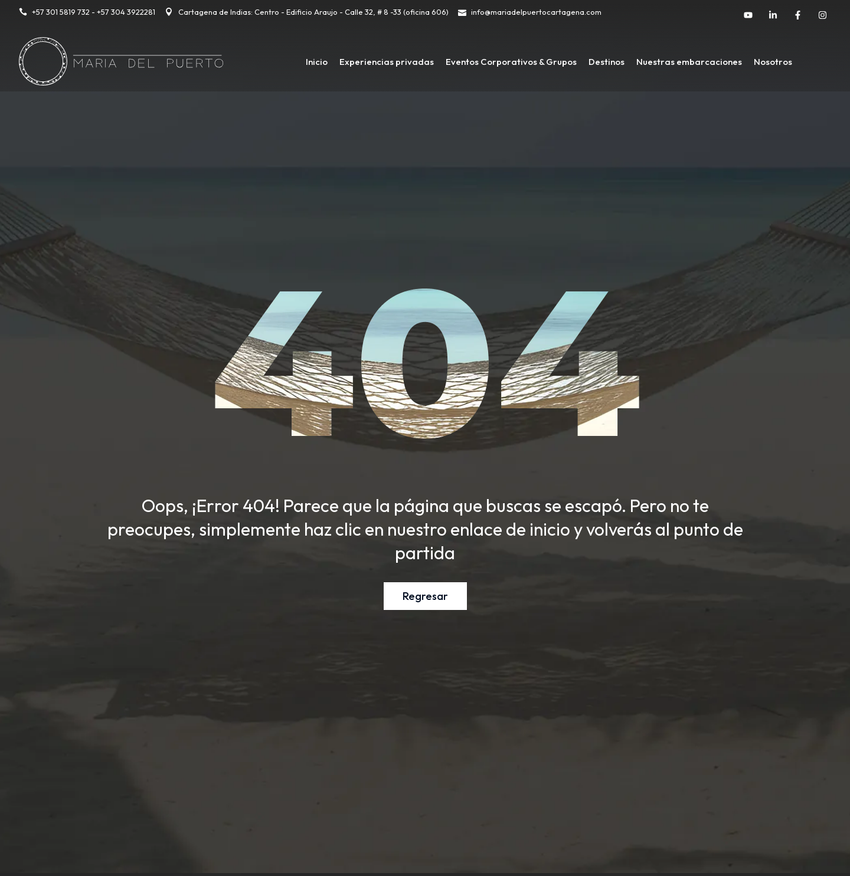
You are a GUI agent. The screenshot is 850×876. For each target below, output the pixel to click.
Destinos (607, 61)
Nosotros (773, 61)
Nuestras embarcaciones (689, 61)
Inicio (317, 61)
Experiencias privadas (386, 61)
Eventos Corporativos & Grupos (511, 61)
